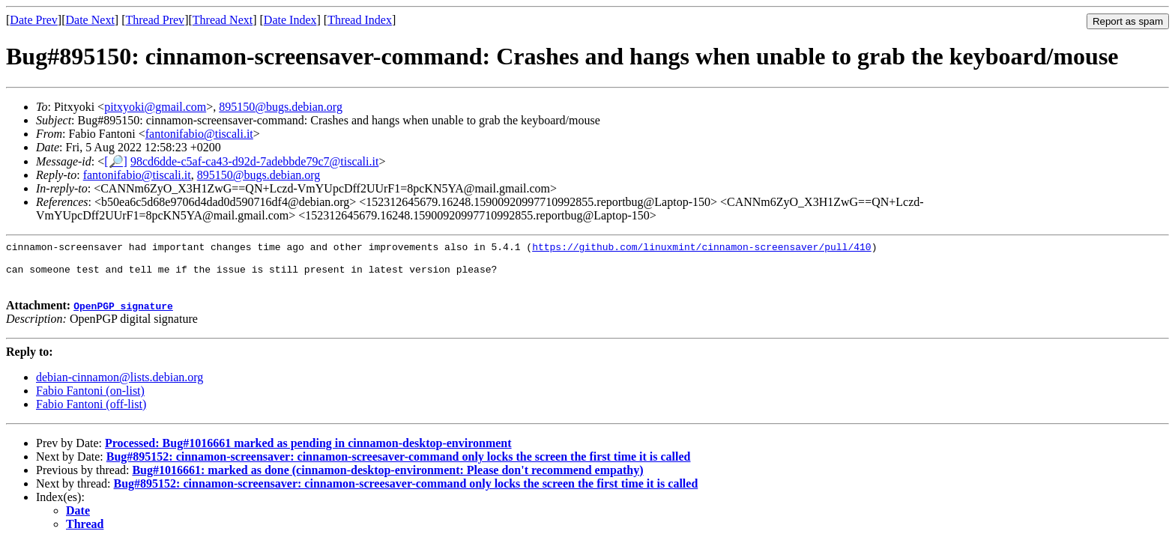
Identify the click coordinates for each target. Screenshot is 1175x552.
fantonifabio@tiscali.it (199, 133)
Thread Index (359, 19)
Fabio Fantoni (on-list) (90, 399)
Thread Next (223, 19)
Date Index (290, 19)
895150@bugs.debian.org (280, 106)
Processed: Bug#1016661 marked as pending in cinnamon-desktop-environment (308, 452)
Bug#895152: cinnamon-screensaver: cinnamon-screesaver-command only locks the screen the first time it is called (398, 465)
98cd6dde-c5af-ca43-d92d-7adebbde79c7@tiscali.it (254, 161)
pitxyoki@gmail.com (155, 106)
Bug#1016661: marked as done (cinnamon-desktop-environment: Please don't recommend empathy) (387, 479)
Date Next (90, 19)
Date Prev (34, 19)
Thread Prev (154, 19)
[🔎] (115, 161)
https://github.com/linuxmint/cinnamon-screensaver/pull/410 (701, 248)
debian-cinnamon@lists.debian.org (119, 386)
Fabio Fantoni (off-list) (91, 413)
